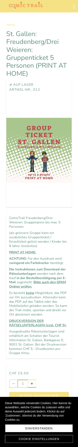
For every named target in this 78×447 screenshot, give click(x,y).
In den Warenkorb (39, 395)
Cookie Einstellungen (39, 439)
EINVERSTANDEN (39, 428)
